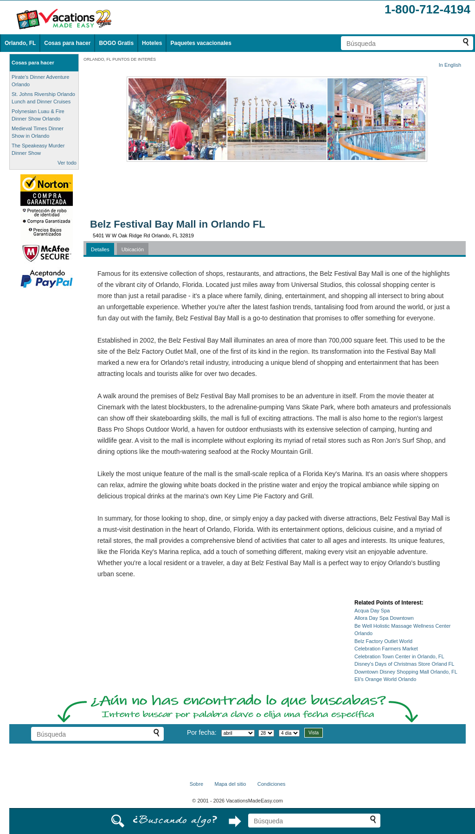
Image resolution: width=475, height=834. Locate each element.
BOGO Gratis (116, 43)
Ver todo (67, 163)
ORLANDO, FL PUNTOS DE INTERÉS (119, 59)
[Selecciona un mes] (238, 733)
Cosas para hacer (67, 43)
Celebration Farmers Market (386, 648)
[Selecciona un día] (266, 733)
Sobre (196, 784)
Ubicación (133, 249)
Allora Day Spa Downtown (384, 618)
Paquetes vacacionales (200, 43)
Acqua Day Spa (372, 610)
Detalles (100, 249)
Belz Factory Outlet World (383, 641)
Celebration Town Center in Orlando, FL (399, 656)
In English (450, 65)
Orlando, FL (20, 43)
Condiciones (271, 784)
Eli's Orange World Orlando (385, 679)
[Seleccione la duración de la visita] (289, 733)
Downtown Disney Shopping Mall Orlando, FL (405, 672)
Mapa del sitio (230, 784)
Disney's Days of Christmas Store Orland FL (404, 664)
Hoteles (152, 43)
